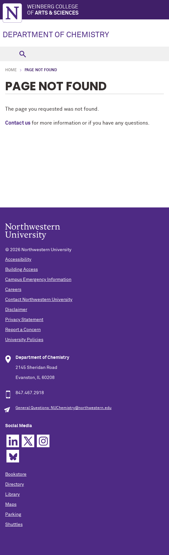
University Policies (24, 340)
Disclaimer (16, 309)
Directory (14, 484)
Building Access (21, 269)
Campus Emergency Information (38, 279)
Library (12, 494)
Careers (13, 289)
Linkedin (12, 441)
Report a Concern (23, 329)
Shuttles (14, 524)
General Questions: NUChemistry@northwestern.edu (63, 408)
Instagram (43, 441)
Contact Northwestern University (38, 299)
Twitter (28, 441)
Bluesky (12, 456)
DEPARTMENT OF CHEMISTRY (56, 35)
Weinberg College (98, 10)
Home (11, 70)
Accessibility (18, 259)
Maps (10, 504)
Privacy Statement (24, 319)
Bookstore (15, 474)
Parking (13, 514)
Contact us (17, 123)
